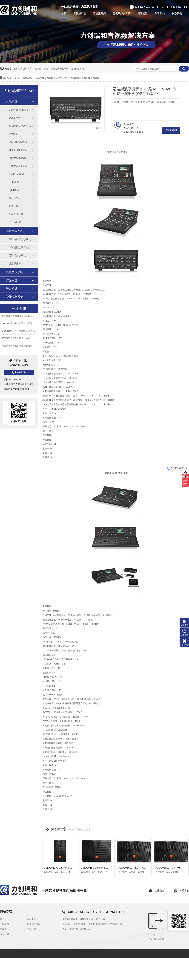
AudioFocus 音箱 (18, 150)
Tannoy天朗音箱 (18, 158)
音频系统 (27, 77)
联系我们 (177, 13)
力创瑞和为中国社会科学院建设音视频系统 (22, 316)
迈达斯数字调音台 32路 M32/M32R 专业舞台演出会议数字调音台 (67, 77)
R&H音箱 (14, 190)
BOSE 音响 (15, 117)
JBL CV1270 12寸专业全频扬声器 (63, 867)
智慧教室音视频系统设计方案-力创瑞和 (21, 338)
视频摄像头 (15, 263)
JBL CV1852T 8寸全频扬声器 (171, 867)
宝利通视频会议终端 (20, 239)
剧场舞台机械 (78, 68)
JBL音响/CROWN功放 (20, 125)
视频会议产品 (14, 231)
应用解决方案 (33, 924)
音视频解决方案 (121, 13)
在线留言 (160, 890)
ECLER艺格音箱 (18, 142)
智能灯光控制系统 (59, 68)
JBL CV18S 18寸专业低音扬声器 (99, 867)
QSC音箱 (14, 182)
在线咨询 (171, 130)
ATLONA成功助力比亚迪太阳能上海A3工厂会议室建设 (28, 324)
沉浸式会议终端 (17, 255)
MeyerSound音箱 (18, 109)
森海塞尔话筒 (16, 214)
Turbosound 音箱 (18, 166)
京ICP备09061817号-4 (79, 929)
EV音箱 (13, 133)
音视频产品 (79, 13)
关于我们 (160, 13)
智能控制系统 (14, 296)
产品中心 (31, 919)
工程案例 (4, 924)
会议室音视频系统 (23, 68)
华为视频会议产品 (19, 247)
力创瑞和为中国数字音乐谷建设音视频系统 (22, 346)
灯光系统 (11, 280)
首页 (63, 13)
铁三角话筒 (15, 222)
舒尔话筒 (14, 206)
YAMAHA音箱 (16, 174)
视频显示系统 (41, 68)
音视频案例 (99, 13)
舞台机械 (11, 288)
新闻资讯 (142, 13)
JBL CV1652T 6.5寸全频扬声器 (135, 867)
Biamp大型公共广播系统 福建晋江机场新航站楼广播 (27, 331)
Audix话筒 (14, 198)
